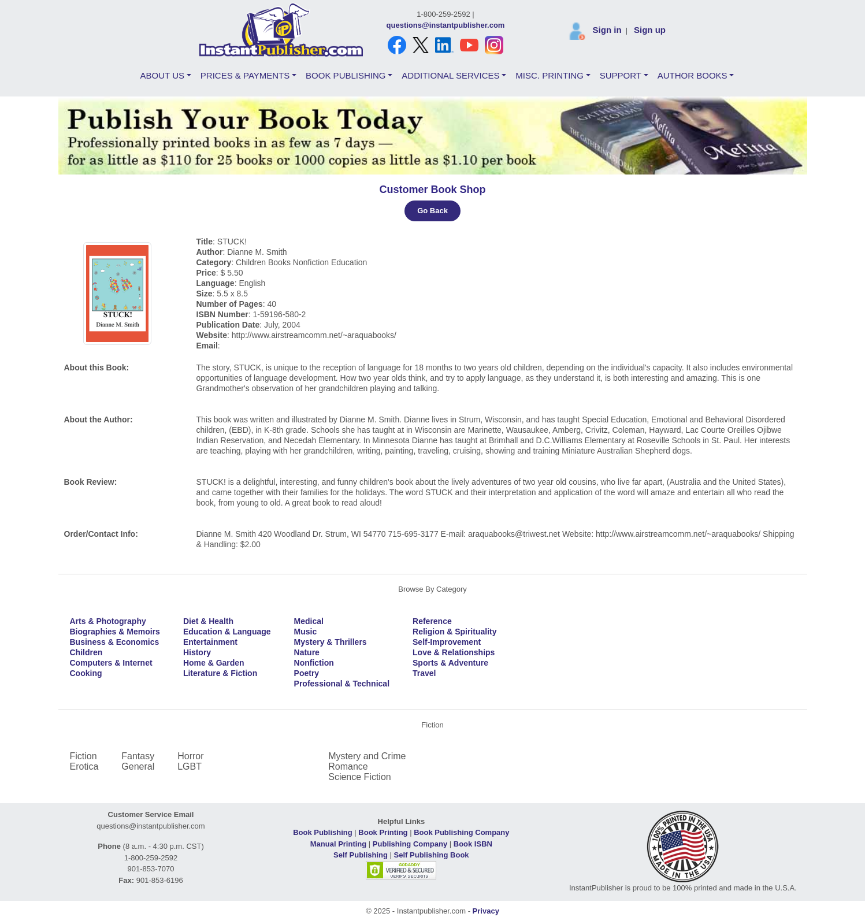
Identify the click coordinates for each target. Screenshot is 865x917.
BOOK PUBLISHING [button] (345, 75)
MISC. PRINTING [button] (549, 75)
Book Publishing (322, 832)
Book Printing (382, 832)
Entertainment (210, 642)
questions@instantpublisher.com (446, 25)
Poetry (307, 673)
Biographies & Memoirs (115, 631)
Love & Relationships (454, 652)
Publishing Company (410, 844)
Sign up (650, 30)
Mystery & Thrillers (330, 642)
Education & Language (227, 631)
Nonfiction (314, 662)
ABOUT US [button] (162, 75)
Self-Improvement (447, 642)
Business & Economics (114, 642)
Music (305, 631)
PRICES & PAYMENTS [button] (245, 75)
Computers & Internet (111, 662)
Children (86, 652)
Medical (309, 621)
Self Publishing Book (431, 855)
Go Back (432, 210)
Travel (424, 673)
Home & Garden (213, 662)
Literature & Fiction (220, 673)
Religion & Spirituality (454, 631)
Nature (307, 652)
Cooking (86, 673)
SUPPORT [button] (620, 75)
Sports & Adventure (450, 662)
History (197, 652)
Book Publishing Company (461, 832)
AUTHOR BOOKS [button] (692, 75)
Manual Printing (338, 844)
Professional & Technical (341, 683)
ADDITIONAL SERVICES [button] (450, 75)
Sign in (607, 30)
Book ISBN (473, 844)
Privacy (486, 911)
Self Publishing (360, 855)
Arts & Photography (108, 621)
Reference (432, 621)
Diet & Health (208, 621)
